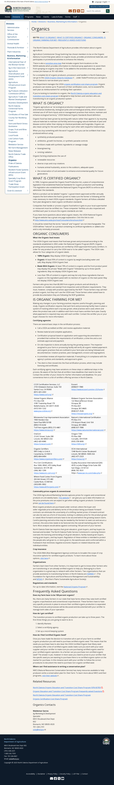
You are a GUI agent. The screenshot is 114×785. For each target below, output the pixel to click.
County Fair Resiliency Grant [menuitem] (17, 119)
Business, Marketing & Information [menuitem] (16, 57)
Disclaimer (41, 774)
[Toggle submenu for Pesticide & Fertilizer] (27, 47)
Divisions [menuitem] (10, 23)
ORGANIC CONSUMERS (93, 37)
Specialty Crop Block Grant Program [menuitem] (16, 179)
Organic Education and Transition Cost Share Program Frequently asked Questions (67, 691)
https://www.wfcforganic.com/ (46, 487)
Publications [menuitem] (13, 166)
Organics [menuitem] (12, 160)
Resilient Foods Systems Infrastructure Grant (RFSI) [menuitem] (18, 172)
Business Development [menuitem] (18, 102)
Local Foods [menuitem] (13, 135)
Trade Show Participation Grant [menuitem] (16, 185)
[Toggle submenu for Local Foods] (27, 135)
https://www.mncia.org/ (43, 430)
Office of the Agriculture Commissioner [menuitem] (13, 37)
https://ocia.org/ (78, 459)
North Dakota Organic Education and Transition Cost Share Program (62, 695)
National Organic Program (75, 587)
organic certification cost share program (81, 84)
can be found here (46, 503)
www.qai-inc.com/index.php (89, 473)
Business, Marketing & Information (62, 21)
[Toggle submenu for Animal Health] (27, 43)
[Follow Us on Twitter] (78, 11)
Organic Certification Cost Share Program (50, 699)
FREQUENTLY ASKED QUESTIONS (72, 40)
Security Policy (65, 774)
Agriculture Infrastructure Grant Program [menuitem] (17, 85)
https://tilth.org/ (78, 444)
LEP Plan (76, 774)
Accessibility (30, 774)
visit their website (49, 675)
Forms (67, 17)
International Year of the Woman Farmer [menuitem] (17, 63)
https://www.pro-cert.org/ (44, 473)
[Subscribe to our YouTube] (82, 11)
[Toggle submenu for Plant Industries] (27, 51)
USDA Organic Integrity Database (58, 78)
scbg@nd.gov (38, 729)
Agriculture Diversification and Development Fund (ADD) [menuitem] (16, 75)
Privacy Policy (52, 774)
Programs (29, 17)
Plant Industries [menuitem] (14, 52)
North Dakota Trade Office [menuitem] (17, 155)
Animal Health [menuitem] (13, 43)
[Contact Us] (70, 11)
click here (44, 558)
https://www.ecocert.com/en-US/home (87, 389)
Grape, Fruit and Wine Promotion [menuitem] (17, 130)
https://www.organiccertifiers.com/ (48, 459)
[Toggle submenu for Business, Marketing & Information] (27, 57)
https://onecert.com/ (42, 444)
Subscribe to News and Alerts (99, 6)
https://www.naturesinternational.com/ (87, 430)
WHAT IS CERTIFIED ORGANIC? (70, 37)
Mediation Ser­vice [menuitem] (15, 144)
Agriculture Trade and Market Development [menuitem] (17, 98)
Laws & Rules (57, 17)
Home (7, 17)
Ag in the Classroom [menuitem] (16, 68)
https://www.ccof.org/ (43, 394)
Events (46, 17)
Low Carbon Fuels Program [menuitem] (15, 139)
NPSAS (39, 579)
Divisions (16, 17)
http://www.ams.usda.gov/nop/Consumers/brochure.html (58, 220)
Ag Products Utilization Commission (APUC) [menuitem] (18, 92)
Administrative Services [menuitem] (13, 28)
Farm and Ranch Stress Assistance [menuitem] (17, 124)
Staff (75, 17)
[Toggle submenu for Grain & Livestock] (27, 190)
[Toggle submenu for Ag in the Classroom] (27, 68)
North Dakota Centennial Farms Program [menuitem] (15, 108)
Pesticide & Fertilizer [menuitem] (15, 47)
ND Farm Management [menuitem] (18, 147)
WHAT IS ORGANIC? (48, 37)
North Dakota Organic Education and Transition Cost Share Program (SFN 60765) (67, 687)
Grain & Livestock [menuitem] (14, 190)
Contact (85, 774)
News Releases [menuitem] (14, 151)
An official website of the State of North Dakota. (26, 2)
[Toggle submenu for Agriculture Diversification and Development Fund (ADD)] (27, 75)
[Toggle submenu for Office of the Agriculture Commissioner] (27, 36)
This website (63, 498)
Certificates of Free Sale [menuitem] (18, 114)
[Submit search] (108, 11)
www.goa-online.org (42, 411)
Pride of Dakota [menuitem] (15, 163)
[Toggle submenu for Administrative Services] (27, 28)
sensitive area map (53, 63)
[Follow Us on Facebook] (74, 11)
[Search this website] (95, 11)
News (38, 17)
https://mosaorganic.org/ (81, 413)
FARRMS (90, 574)
